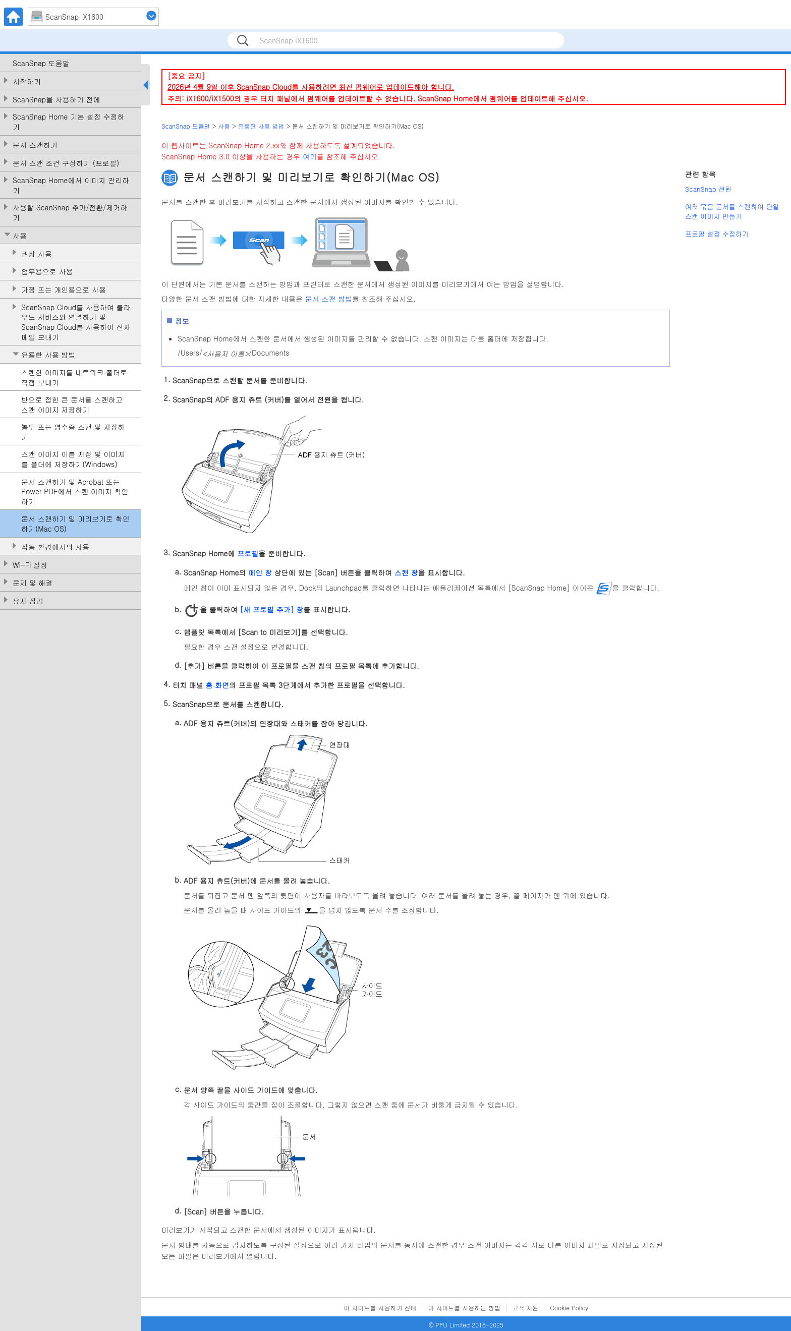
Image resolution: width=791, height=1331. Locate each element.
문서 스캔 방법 (328, 299)
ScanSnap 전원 (708, 189)
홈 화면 (217, 685)
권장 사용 (36, 254)
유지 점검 (28, 601)
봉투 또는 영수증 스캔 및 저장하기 (73, 432)
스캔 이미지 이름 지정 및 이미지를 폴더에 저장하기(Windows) (73, 459)
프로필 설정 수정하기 (717, 234)
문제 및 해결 (32, 583)
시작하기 (27, 81)
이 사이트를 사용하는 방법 (464, 1307)
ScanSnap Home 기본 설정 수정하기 (69, 122)
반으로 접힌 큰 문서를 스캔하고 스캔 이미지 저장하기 (72, 405)
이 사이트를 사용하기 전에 (380, 1307)
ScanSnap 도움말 (41, 63)
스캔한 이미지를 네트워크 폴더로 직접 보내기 (74, 377)
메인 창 (260, 572)
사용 (20, 236)
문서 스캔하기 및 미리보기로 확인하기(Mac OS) (75, 524)
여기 (310, 156)
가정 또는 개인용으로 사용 (63, 290)
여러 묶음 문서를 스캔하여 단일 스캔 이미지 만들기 (732, 211)
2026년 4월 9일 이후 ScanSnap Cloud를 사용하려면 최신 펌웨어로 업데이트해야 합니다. (310, 87)
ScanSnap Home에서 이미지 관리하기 (71, 185)
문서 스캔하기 (35, 145)
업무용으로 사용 (47, 271)
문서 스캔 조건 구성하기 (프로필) (66, 163)
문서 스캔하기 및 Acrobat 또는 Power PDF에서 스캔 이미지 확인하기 (75, 491)
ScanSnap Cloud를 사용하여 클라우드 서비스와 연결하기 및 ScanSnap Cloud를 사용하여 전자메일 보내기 (75, 322)
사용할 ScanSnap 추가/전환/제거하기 (70, 212)
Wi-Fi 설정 (30, 565)
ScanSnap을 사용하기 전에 (56, 99)
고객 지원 (525, 1307)
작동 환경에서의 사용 (55, 547)
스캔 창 (406, 572)
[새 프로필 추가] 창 (271, 609)
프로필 (247, 553)
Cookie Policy (569, 1307)
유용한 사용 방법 (48, 355)
